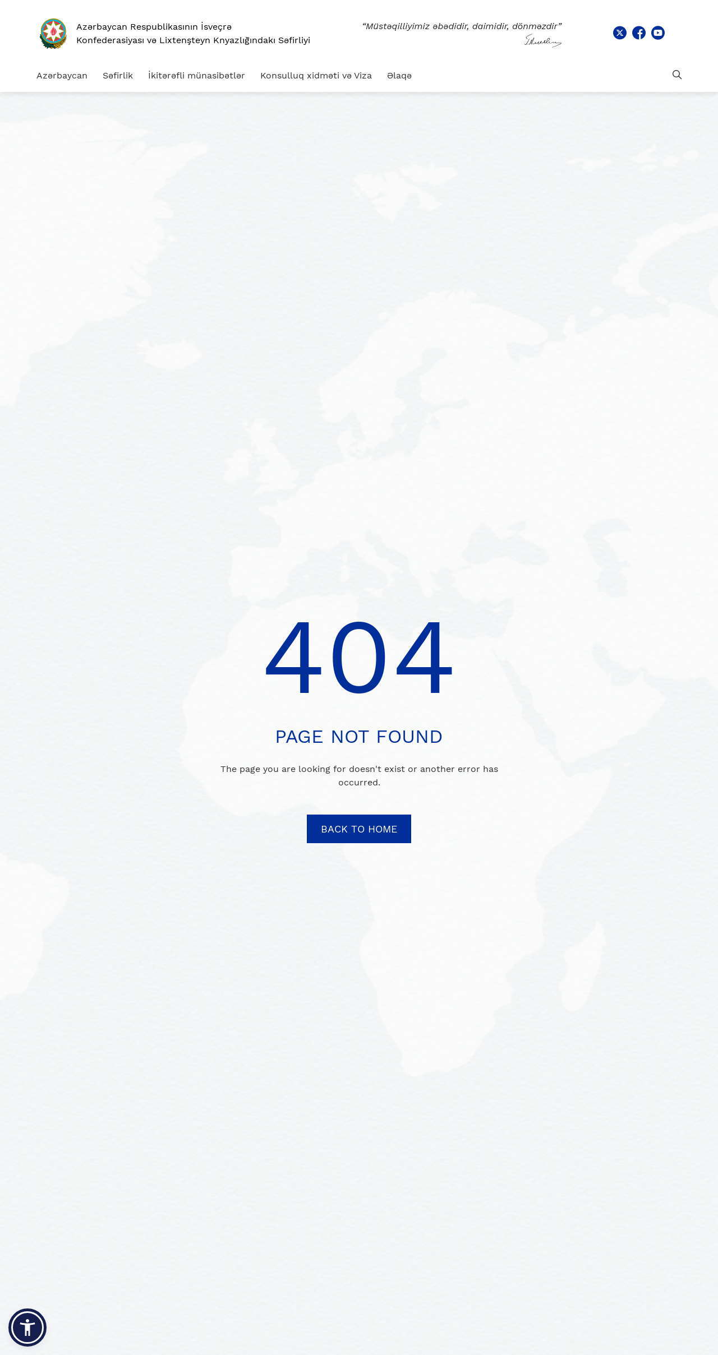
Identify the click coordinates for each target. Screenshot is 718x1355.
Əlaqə (399, 75)
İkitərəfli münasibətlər (196, 75)
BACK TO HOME (359, 829)
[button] (27, 1327)
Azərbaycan (62, 75)
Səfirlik (118, 75)
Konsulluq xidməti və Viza (316, 75)
